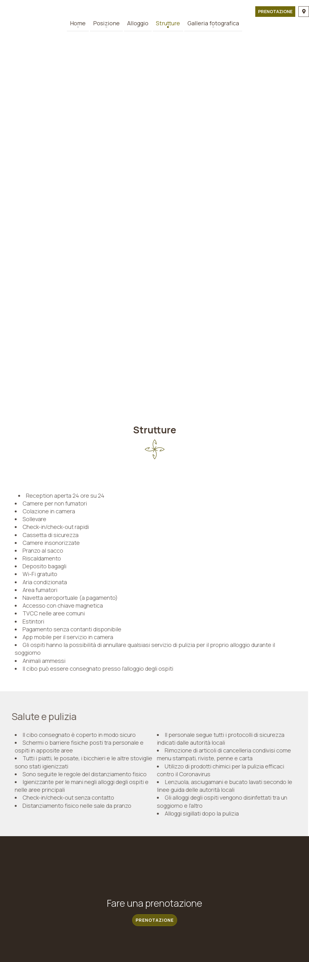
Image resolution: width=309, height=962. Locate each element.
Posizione (106, 23)
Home (78, 23)
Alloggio (137, 23)
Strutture (168, 23)
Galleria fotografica (213, 23)
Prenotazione (275, 11)
